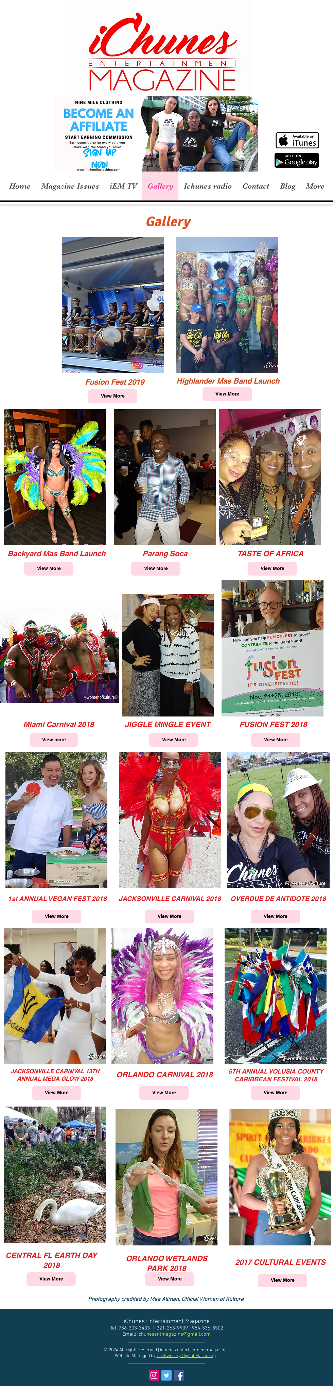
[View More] (112, 396)
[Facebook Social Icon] (179, 1375)
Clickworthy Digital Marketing (186, 1356)
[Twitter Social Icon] (166, 1375)
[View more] (54, 740)
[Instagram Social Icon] (154, 1375)
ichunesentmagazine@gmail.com (174, 1334)
